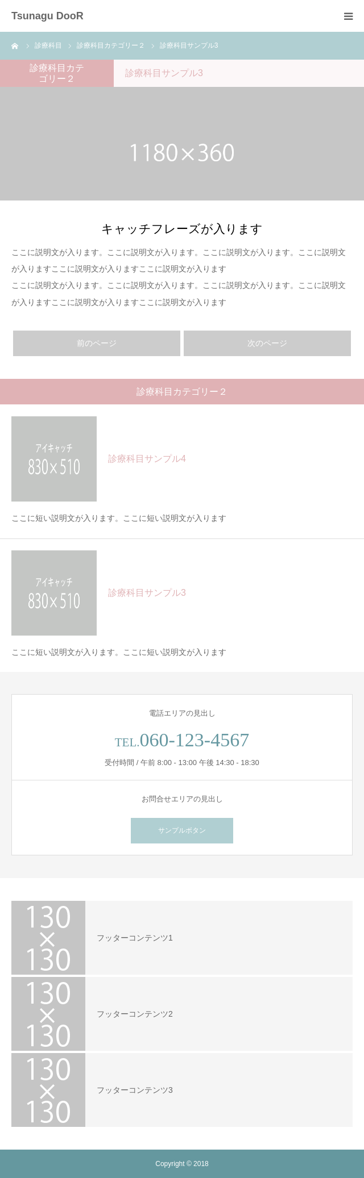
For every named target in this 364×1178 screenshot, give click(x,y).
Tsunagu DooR (47, 16)
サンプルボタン (182, 830)
